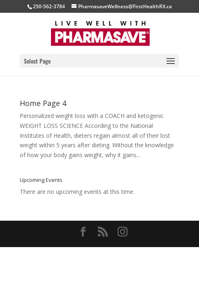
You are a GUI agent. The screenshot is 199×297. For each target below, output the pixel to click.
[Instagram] (122, 232)
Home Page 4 (43, 103)
